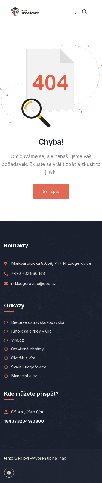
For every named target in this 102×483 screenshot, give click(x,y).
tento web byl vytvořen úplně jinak (35, 458)
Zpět (51, 191)
